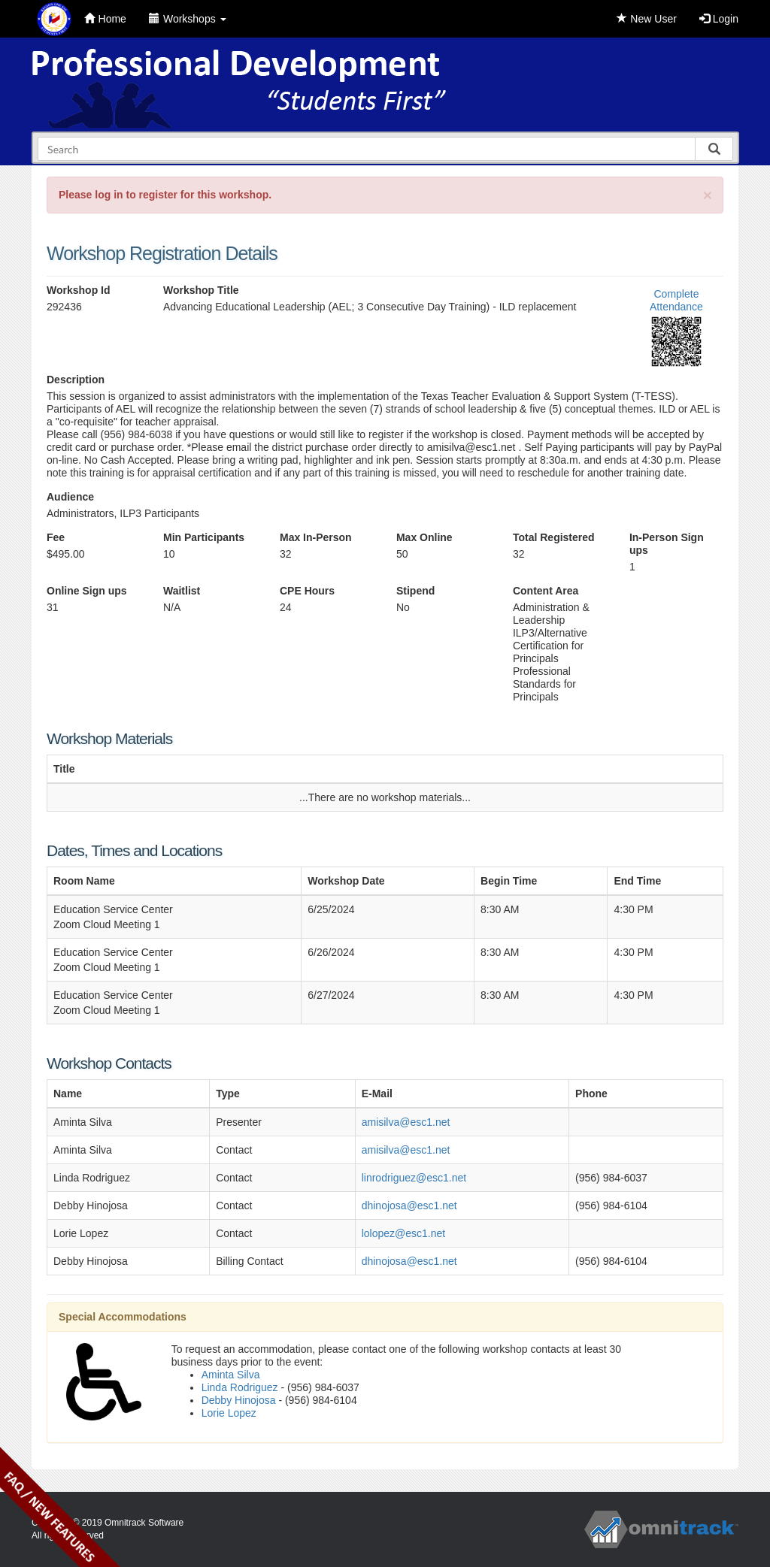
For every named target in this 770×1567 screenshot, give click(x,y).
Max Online (424, 537)
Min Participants (203, 537)
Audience (70, 497)
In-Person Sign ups (666, 543)
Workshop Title (201, 290)
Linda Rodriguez (240, 1387)
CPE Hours (307, 591)
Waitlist (181, 591)
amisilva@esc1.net (406, 1122)
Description (76, 380)
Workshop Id (79, 290)
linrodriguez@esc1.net (414, 1178)
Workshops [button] (187, 19)
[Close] (707, 195)
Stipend (415, 591)
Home (105, 19)
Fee (56, 537)
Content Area (545, 591)
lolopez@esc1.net (404, 1233)
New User (646, 19)
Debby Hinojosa (239, 1400)
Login (718, 19)
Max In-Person (316, 537)
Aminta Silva (231, 1375)
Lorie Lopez (229, 1413)
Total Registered (554, 537)
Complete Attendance (676, 300)
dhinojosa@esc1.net (409, 1205)
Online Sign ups (87, 591)
